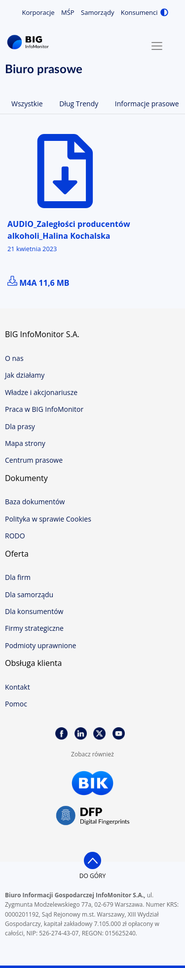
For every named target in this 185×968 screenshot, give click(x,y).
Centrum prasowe (34, 460)
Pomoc (16, 703)
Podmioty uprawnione (40, 645)
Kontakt (17, 687)
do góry (92, 876)
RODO (15, 535)
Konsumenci (139, 12)
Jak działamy (24, 375)
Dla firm (18, 577)
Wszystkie (27, 103)
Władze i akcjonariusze (41, 392)
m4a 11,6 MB (38, 282)
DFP (93, 815)
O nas (14, 358)
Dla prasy (20, 426)
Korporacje (38, 12)
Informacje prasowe (147, 103)
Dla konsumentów (34, 611)
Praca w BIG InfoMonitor (44, 409)
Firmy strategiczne (34, 628)
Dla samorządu (29, 594)
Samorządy (97, 12)
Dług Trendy (78, 103)
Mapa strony (25, 443)
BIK (93, 783)
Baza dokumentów (35, 501)
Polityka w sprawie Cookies (48, 519)
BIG (29, 42)
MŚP (67, 12)
